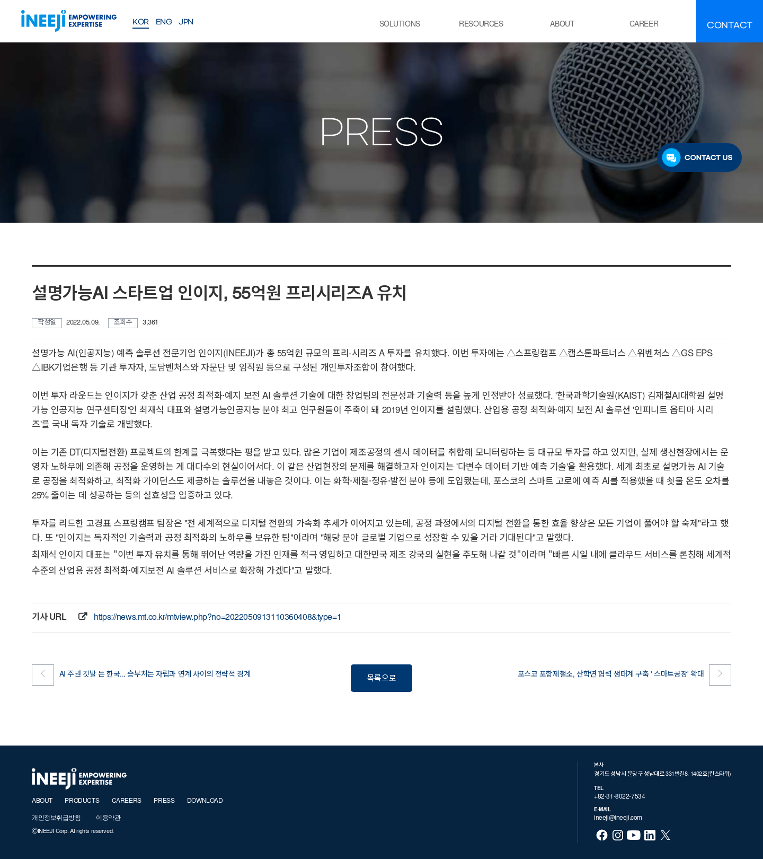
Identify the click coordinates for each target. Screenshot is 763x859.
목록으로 (381, 679)
